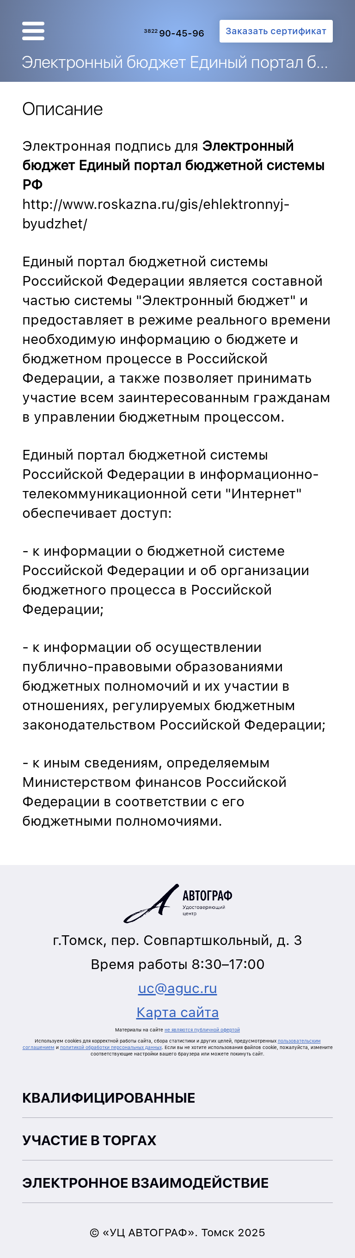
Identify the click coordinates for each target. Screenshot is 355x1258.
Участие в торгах (89, 1140)
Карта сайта (177, 1012)
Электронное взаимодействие (145, 1182)
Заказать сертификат (276, 31)
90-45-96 (174, 33)
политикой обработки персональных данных (111, 1047)
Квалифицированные (109, 1097)
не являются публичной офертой (202, 1029)
